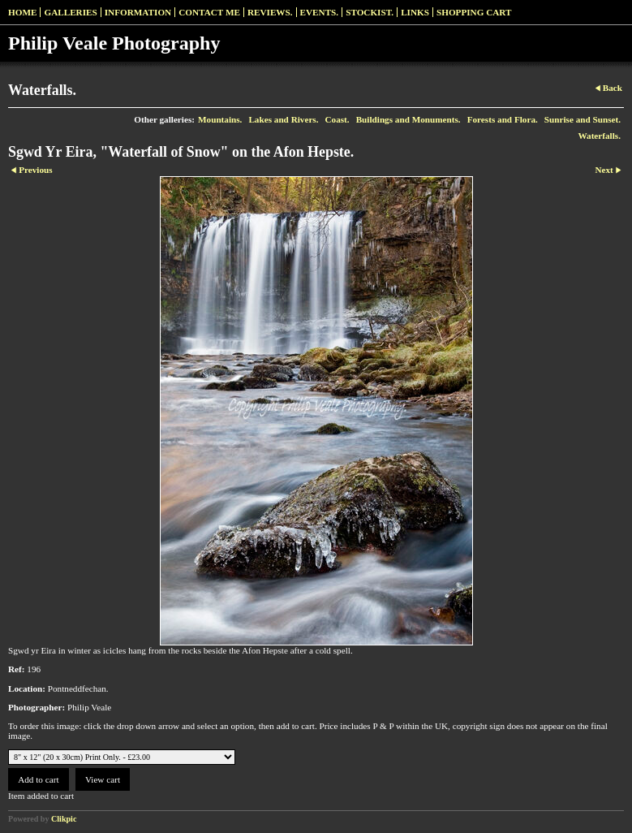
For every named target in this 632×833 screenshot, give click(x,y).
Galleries (70, 12)
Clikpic (63, 818)
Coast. (337, 119)
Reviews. (270, 12)
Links (415, 12)
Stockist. (369, 12)
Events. (319, 12)
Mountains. (220, 119)
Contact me (209, 12)
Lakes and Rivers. (283, 119)
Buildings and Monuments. (408, 119)
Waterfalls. (599, 135)
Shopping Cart (474, 12)
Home (22, 12)
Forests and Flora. (502, 119)
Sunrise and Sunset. (582, 119)
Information (138, 12)
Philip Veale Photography (114, 43)
